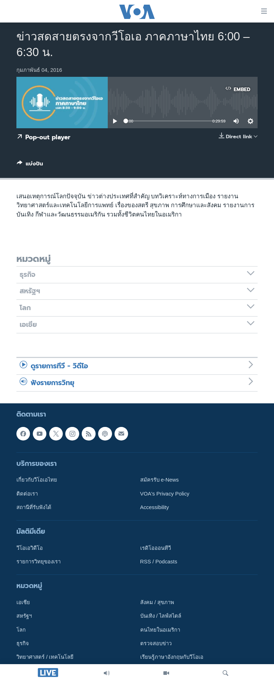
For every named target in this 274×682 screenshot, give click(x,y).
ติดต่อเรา (27, 493)
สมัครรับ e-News (159, 480)
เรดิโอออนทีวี (155, 548)
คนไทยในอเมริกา (160, 629)
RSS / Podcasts (158, 561)
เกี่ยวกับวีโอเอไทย (36, 480)
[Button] (30, 165)
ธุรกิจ (22, 643)
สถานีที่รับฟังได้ (33, 507)
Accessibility (154, 507)
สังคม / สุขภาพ (157, 602)
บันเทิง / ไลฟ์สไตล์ (160, 616)
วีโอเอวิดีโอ (29, 548)
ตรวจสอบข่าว (156, 643)
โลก (21, 629)
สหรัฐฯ (24, 616)
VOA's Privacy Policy (164, 493)
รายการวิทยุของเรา (38, 561)
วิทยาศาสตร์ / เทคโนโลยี (44, 657)
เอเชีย (23, 602)
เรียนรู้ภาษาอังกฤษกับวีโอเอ (171, 657)
